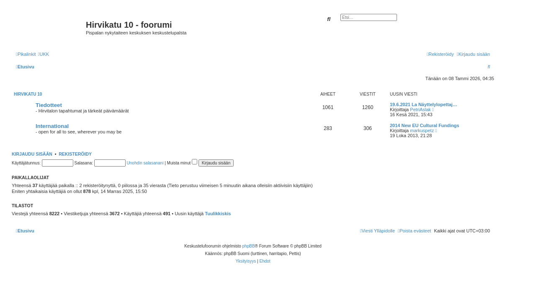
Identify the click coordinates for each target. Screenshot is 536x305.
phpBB (248, 246)
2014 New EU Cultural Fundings (424, 125)
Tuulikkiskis (218, 213)
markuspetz (422, 130)
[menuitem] (43, 54)
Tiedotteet (49, 105)
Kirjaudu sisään (32, 153)
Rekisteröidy (75, 153)
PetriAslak (420, 109)
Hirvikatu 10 (28, 94)
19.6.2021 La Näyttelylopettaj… (423, 104)
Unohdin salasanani (145, 163)
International (52, 126)
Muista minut (182, 163)
